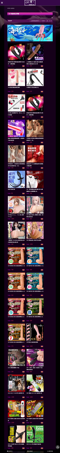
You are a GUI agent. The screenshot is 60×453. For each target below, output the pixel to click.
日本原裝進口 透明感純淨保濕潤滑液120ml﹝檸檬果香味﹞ (43, 355)
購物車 (30, 451)
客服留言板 (21, 398)
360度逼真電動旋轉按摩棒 (43, 56)
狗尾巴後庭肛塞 (26, 120)
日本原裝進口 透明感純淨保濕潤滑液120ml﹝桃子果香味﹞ (15, 377)
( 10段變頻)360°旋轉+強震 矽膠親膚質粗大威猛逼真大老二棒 (29, 58)
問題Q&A (12, 398)
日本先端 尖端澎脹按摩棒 (43, 205)
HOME (10, 8)
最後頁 (46, 384)
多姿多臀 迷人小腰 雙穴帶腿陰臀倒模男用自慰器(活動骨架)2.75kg (43, 377)
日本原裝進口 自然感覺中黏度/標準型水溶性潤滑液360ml (15, 334)
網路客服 (50, 451)
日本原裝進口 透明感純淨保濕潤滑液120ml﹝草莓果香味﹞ (15, 355)
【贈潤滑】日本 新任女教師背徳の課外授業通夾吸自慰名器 (43, 143)
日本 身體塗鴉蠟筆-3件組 (15, 226)
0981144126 (32, 423)
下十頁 (42, 384)
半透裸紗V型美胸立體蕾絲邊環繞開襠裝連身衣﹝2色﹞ (29, 101)
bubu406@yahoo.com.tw (31, 425)
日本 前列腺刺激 (41, 269)
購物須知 (29, 394)
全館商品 (21, 394)
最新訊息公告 (38, 394)
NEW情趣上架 (13, 394)
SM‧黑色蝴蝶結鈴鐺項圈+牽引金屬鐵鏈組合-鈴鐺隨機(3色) (43, 122)
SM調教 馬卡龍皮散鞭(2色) (15, 77)
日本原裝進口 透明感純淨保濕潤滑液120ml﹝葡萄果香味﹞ (29, 355)
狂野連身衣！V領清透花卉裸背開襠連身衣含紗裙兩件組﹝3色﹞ (43, 101)
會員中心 (29, 398)
